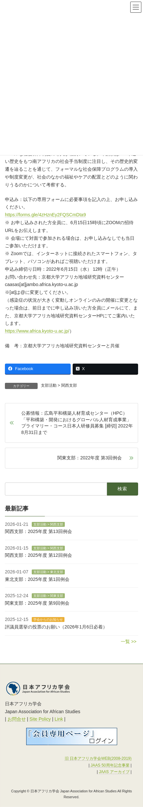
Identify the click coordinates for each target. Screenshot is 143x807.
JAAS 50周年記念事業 (110, 765)
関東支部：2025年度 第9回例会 (37, 603)
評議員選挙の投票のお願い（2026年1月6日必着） (56, 626)
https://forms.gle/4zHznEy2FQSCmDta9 (45, 214)
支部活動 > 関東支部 (48, 596)
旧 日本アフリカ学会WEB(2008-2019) (98, 758)
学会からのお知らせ (48, 619)
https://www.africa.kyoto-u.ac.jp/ (37, 331)
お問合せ (17, 719)
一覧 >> (128, 641)
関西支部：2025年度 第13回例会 (38, 531)
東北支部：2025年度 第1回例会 (37, 579)
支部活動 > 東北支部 (48, 572)
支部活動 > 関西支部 (59, 385)
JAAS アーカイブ (114, 772)
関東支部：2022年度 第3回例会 (89, 457)
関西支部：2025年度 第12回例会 (38, 555)
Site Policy (40, 719)
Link (59, 719)
